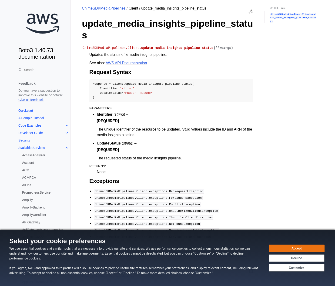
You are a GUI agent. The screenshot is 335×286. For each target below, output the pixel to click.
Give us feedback (31, 100)
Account (28, 163)
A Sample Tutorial (31, 118)
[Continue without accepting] (297, 258)
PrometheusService (36, 192)
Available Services (31, 148)
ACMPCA (29, 177)
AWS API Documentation (126, 63)
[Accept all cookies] (297, 248)
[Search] (42, 70)
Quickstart (25, 110)
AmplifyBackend (33, 207)
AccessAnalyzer (33, 155)
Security (24, 140)
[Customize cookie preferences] (297, 268)
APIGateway (31, 222)
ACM (25, 170)
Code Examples (29, 125)
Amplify (27, 200)
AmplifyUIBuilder (34, 215)
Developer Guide (30, 133)
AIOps (26, 185)
